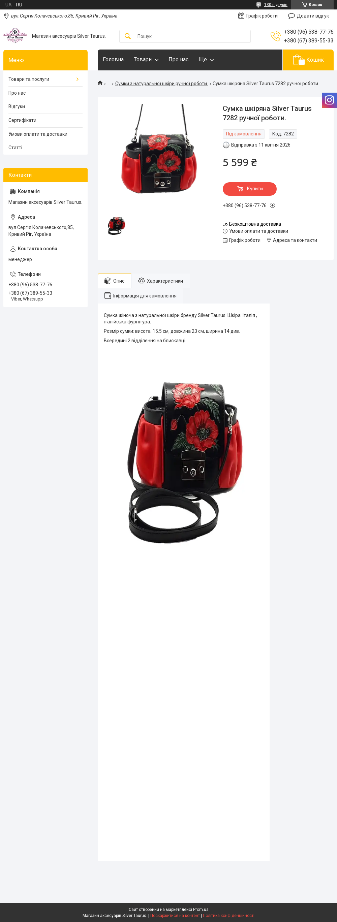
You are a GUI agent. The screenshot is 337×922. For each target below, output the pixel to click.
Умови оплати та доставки (37, 134)
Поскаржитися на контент (175, 915)
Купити (255, 188)
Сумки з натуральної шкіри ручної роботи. (161, 83)
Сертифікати (22, 120)
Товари (143, 59)
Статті (15, 147)
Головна (113, 59)
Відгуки (16, 106)
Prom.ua (201, 909)
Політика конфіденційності (228, 915)
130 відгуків (275, 4)
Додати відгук (313, 16)
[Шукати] (127, 36)
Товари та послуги (28, 79)
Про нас (178, 59)
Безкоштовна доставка (255, 224)
